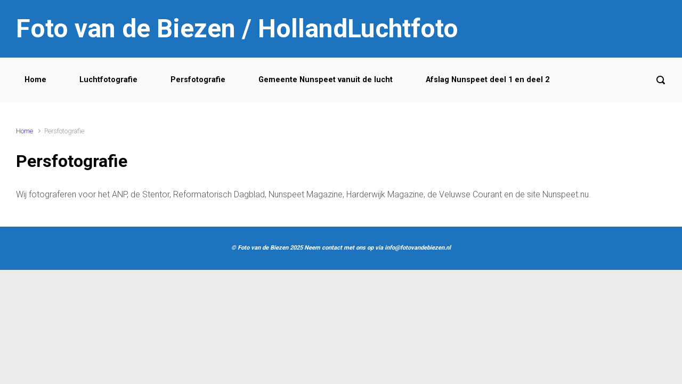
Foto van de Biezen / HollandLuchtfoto (237, 28)
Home (35, 79)
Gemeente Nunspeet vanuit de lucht (325, 79)
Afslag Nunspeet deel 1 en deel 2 (487, 79)
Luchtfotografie (108, 79)
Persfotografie (197, 79)
